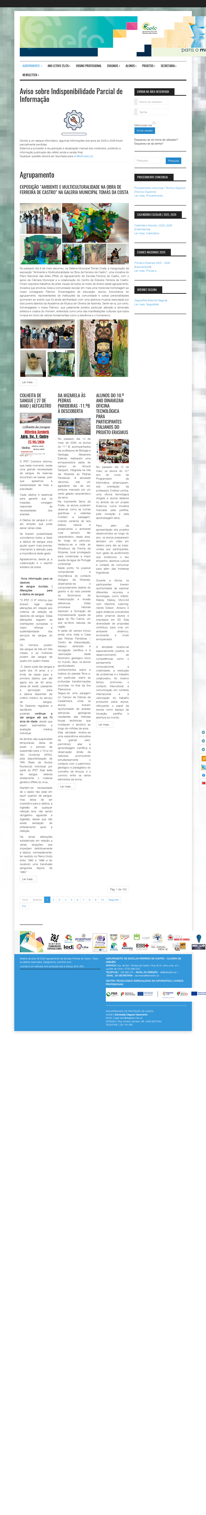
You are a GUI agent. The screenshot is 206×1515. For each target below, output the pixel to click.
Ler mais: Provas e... (146, 270)
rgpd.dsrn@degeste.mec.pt (128, 1022)
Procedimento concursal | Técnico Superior (159, 187)
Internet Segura (157, 300)
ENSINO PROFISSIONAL (89, 66)
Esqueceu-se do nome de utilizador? (156, 139)
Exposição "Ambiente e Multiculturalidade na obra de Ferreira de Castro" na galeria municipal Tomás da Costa (73, 192)
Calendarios (142, 229)
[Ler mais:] (28, 387)
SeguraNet (140, 300)
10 (102, 904)
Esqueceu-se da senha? (148, 143)
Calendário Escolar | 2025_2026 (153, 225)
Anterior (37, 904)
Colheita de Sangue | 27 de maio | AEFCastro (36, 406)
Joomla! (24, 971)
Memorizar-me (143, 125)
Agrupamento (32, 66)
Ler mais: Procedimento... (149, 195)
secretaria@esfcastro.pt (147, 980)
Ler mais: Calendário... (147, 233)
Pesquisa (173, 160)
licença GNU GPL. (75, 971)
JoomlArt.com (64, 966)
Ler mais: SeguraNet (146, 304)
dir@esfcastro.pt (83, 156)
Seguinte (113, 904)
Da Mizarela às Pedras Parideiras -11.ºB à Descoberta (72, 411)
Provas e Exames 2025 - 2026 (152, 262)
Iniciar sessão (145, 130)
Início (25, 904)
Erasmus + (113, 66)
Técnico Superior (145, 191)
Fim (24, 911)
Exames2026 (143, 266)
